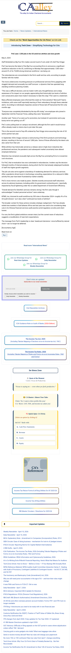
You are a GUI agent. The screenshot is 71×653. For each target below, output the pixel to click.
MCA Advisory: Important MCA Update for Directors (22, 591)
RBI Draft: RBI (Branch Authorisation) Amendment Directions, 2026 (27, 598)
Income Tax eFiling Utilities (35, 501)
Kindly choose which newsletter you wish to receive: (20, 294)
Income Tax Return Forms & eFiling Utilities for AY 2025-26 (35, 491)
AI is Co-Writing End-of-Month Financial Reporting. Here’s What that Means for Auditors (35, 560)
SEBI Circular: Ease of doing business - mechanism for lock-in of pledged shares (32, 542)
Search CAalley (41, 20)
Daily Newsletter (10, 296)
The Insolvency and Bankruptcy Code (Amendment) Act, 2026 (25, 575)
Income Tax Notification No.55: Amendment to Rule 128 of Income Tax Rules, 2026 (33, 647)
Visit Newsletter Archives (35, 308)
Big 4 (4, 235)
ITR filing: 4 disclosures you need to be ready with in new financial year (29, 607)
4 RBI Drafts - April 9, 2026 (13, 548)
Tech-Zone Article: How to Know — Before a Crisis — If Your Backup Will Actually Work (34, 564)
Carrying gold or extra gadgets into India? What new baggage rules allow (29, 631)
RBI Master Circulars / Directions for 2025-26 (35, 511)
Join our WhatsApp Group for (21, 259)
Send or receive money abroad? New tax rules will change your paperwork (30, 635)
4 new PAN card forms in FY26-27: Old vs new (20, 584)
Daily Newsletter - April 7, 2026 (14, 588)
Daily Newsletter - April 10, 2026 (15, 535)
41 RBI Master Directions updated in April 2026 (20, 622)
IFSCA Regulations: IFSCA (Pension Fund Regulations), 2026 (25, 594)
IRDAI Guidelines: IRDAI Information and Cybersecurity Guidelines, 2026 (29, 557)
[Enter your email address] (22, 289)
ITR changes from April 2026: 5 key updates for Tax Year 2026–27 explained (31, 619)
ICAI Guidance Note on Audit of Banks (35, 323)
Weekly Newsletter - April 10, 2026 (15, 532)
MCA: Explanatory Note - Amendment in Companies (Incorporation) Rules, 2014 (32, 538)
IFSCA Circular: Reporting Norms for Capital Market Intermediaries (27, 545)
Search (64, 23)
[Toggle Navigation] (3, 22)
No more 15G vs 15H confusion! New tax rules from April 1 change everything (31, 638)
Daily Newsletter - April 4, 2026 (14, 610)
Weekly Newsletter (24, 296)
